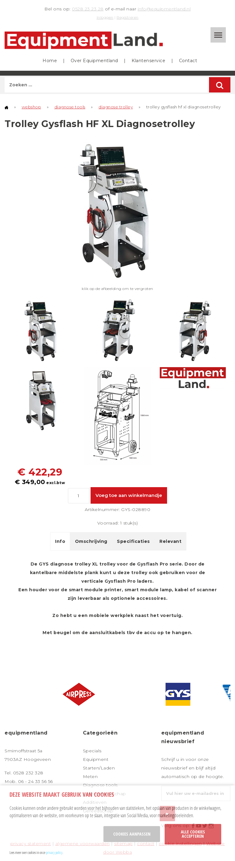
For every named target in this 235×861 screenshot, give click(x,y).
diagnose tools (69, 106)
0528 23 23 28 (88, 9)
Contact (188, 60)
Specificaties (133, 541)
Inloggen (105, 17)
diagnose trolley (116, 106)
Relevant (170, 541)
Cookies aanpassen (132, 834)
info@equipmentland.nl (164, 9)
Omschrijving (91, 541)
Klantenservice (148, 60)
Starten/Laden (99, 768)
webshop (31, 106)
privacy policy (54, 852)
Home (50, 60)
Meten (90, 776)
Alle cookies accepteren (193, 834)
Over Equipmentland (94, 60)
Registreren (128, 17)
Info (60, 541)
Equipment (96, 759)
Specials (92, 751)
